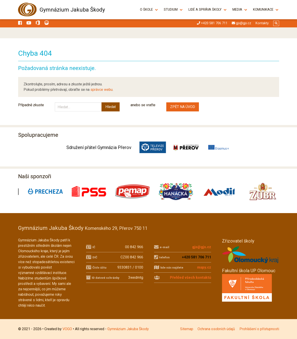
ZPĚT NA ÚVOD (182, 107)
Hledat (110, 107)
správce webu (101, 89)
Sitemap (186, 329)
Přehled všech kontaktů (190, 277)
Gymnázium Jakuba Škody (72, 10)
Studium (171, 10)
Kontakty (262, 23)
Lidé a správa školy (205, 10)
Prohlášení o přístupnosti (259, 329)
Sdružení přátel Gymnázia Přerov (98, 147)
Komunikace (263, 10)
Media (237, 10)
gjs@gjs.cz (201, 247)
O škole (146, 10)
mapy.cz (204, 267)
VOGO (67, 329)
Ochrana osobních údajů (216, 329)
